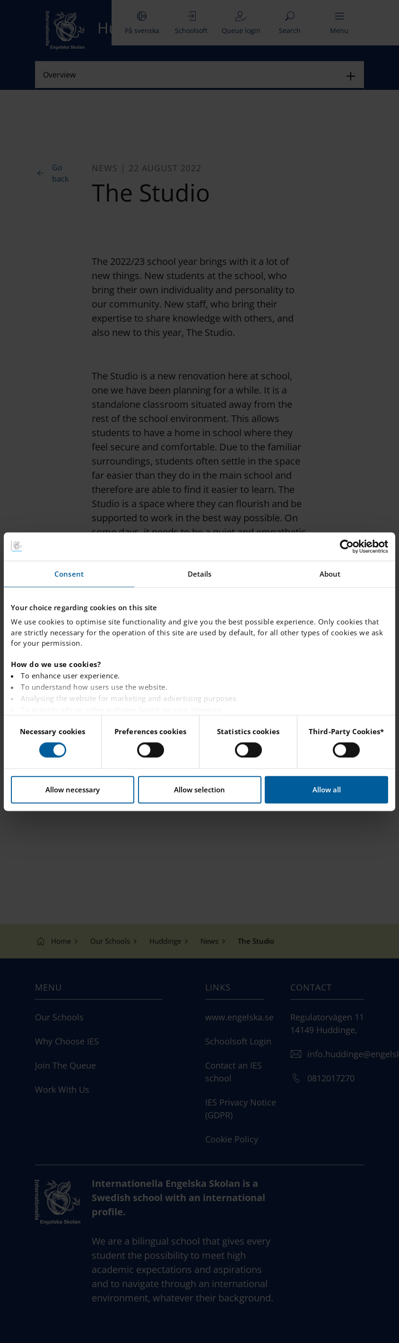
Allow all (326, 789)
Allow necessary (72, 789)
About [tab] (330, 574)
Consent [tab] (69, 574)
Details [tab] (200, 574)
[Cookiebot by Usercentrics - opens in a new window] (346, 546)
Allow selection (199, 789)
